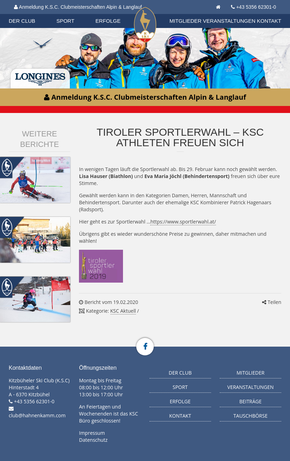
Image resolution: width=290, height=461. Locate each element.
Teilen (271, 302)
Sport (65, 21)
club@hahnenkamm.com (37, 415)
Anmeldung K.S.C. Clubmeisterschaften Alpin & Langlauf (78, 7)
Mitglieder (185, 21)
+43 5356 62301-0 (256, 7)
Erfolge (108, 21)
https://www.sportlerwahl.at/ (183, 221)
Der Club (22, 21)
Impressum (92, 433)
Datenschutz (93, 440)
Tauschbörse (250, 415)
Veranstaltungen (229, 21)
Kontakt (269, 21)
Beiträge (250, 401)
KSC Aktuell (123, 310)
